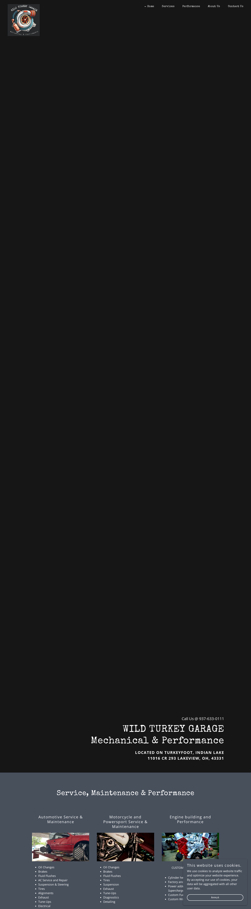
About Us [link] (214, 6)
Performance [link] (191, 6)
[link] (24, 5)
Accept (215, 897)
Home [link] (150, 6)
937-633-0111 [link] (211, 718)
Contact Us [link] (235, 6)
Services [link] (168, 6)
